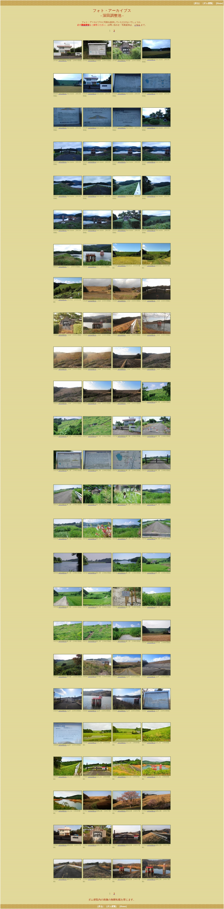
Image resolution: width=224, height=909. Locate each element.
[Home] (219, 3)
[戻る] (197, 3)
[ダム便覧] (208, 3)
